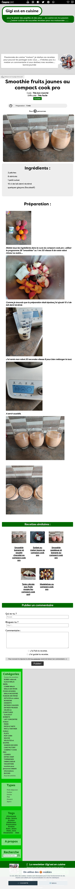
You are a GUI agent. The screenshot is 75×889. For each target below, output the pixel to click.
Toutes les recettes (11, 677)
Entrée (9, 795)
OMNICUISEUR (9, 762)
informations (9, 771)
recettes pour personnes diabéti (10, 767)
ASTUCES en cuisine (11, 698)
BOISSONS (8, 701)
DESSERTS (8, 703)
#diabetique (11, 822)
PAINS (6, 724)
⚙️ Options (52, 883)
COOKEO (7, 755)
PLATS (6, 733)
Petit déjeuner (12, 790)
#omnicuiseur (11, 824)
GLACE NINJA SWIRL (8, 683)
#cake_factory (11, 818)
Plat (8, 797)
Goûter (9, 792)
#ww (17, 833)
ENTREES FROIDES (11, 708)
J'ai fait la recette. (37, 651)
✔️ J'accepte (23, 883)
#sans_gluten (11, 828)
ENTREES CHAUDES (11, 705)
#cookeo (11, 820)
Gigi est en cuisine (22, 11)
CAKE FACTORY (9, 747)
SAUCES (7, 738)
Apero (9, 802)
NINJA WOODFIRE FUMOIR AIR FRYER (10, 695)
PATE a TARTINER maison (10, 730)
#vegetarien (8, 833)
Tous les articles (10, 776)
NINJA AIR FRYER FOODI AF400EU (10, 690)
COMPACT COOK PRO (10, 751)
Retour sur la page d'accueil (13, 77)
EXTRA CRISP (9, 757)
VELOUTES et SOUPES (8, 741)
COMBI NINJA (9, 686)
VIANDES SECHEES (11, 745)
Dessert (10, 799)
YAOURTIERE (9, 764)
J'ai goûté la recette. (38, 654)
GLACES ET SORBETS (7, 716)
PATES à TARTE (9, 726)
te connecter (35, 659)
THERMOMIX (9, 759)
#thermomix (11, 816)
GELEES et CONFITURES (8, 711)
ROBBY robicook (10, 679)
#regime (11, 826)
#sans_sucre (11, 830)
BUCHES (7, 773)
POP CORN (8, 736)
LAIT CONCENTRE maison (10, 720)
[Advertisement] (37, 38)
